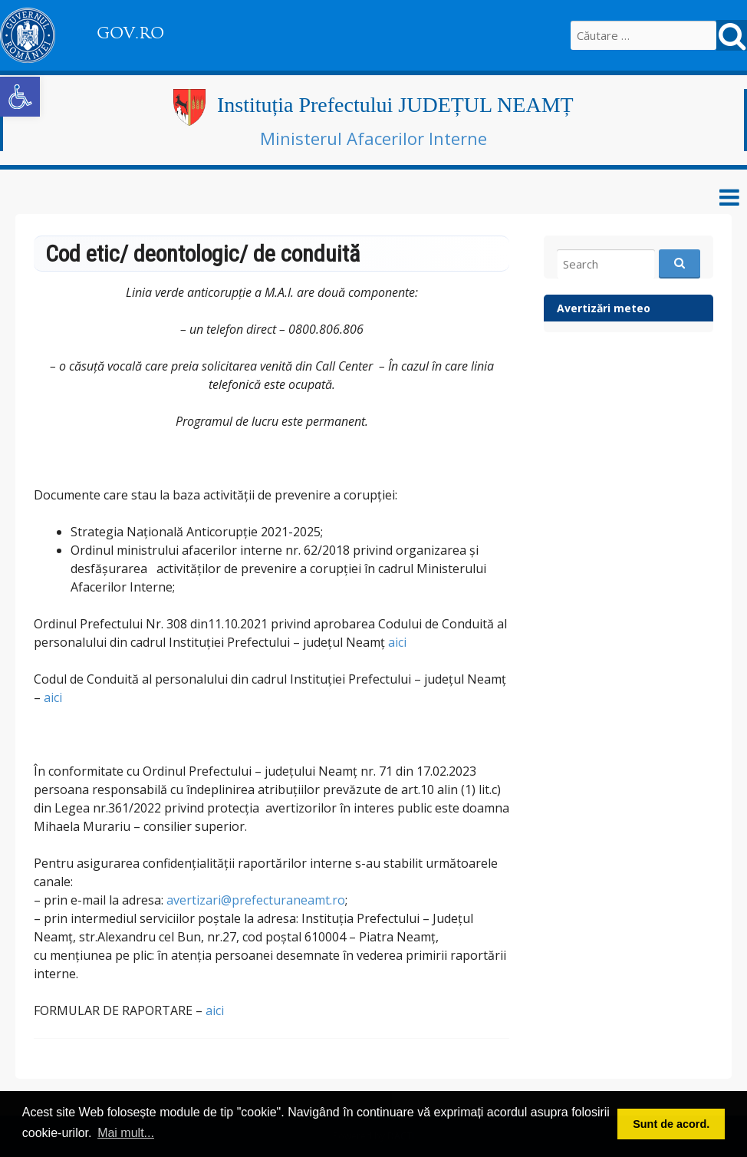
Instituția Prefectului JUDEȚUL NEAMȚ (395, 105)
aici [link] (397, 642)
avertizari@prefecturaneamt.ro (255, 900)
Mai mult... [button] (125, 1132)
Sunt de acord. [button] (671, 1124)
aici (53, 697)
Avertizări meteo (603, 308)
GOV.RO (130, 33)
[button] (20, 97)
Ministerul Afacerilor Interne (373, 138)
